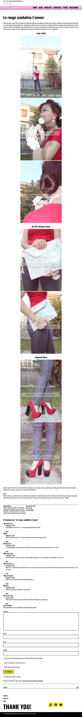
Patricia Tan (8, 543)
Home (35, 7)
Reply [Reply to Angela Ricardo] (7, 561)
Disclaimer (73, 7)
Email (4, 642)
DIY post (57, 488)
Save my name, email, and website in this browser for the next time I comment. (24, 658)
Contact (5, 696)
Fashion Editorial (30, 510)
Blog (41, 7)
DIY (27, 508)
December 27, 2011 (10, 525)
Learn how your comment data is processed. (32, 681)
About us (5, 698)
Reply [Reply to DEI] (7, 541)
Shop (4, 701)
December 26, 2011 (30, 506)
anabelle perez (9, 523)
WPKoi (34, 713)
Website (5, 650)
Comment (6, 611)
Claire (7, 585)
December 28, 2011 (10, 587)
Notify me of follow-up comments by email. (14, 663)
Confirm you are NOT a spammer (12, 677)
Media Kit (48, 7)
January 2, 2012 (9, 597)
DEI (6, 533)
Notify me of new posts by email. (12, 667)
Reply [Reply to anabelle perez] (7, 531)
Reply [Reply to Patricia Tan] (7, 551)
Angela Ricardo (9, 553)
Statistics (57, 7)
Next (77, 687)
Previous (5, 687)
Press (65, 7)
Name (4, 633)
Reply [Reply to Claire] (7, 593)
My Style (30, 508)
